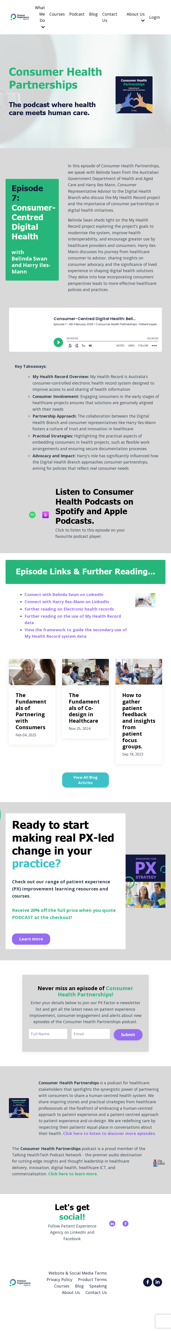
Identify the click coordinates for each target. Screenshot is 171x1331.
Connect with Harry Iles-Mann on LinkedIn (66, 612)
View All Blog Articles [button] (85, 791)
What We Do (40, 17)
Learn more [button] (31, 950)
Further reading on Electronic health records (69, 620)
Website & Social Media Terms (78, 1300)
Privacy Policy (59, 1307)
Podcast (77, 14)
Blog (93, 14)
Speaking (98, 1313)
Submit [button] (128, 1053)
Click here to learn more (74, 1201)
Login (154, 17)
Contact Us (109, 17)
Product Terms (92, 1307)
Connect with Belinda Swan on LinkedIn (63, 605)
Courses (57, 14)
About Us (136, 17)
